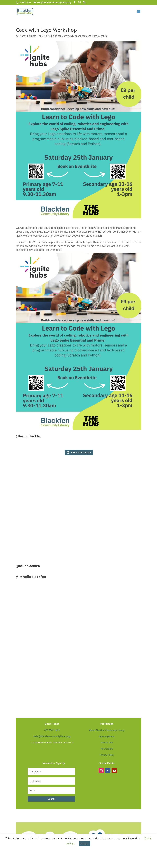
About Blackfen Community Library (106, 730)
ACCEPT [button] (84, 843)
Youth (103, 35)
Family (95, 35)
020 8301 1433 (52, 730)
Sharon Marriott (27, 35)
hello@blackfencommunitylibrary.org (52, 736)
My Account (107, 748)
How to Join (107, 742)
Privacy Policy (107, 755)
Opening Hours (106, 736)
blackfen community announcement (72, 35)
